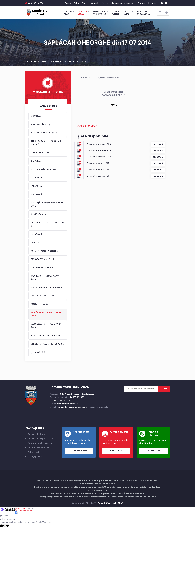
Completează (116, 451)
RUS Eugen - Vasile (39, 304)
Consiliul (43, 61)
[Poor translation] (6, 525)
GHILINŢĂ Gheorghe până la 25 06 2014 (47, 204)
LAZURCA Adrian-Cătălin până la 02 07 (47, 224)
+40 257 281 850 (36, 3)
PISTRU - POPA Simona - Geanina (46, 287)
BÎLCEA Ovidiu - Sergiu (41, 124)
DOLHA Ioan (36, 177)
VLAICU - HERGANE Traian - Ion (45, 335)
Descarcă (158, 144)
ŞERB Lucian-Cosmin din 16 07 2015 (47, 344)
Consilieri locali (57, 61)
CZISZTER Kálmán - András (43, 169)
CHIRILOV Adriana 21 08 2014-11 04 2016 (46, 143)
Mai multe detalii (79, 451)
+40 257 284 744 (62, 400)
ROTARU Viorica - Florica (42, 296)
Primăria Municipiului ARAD (110, 503)
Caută (164, 389)
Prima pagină (31, 61)
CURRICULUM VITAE (87, 126)
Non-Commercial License (23, 510)
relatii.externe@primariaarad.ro (72, 407)
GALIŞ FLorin (37, 194)
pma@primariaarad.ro (67, 403)
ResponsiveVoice (21, 508)
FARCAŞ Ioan (37, 186)
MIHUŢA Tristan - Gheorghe (44, 251)
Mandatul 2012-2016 (77, 61)
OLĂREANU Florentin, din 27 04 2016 (45, 277)
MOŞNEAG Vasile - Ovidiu (43, 259)
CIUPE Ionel (36, 161)
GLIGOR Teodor (38, 214)
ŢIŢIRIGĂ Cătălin (39, 352)
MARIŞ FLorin (37, 242)
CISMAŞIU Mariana (40, 152)
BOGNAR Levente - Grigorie (44, 132)
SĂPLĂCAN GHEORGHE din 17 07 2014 (46, 314)
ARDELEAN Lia (37, 116)
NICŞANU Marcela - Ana (42, 267)
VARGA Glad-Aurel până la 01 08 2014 (46, 325)
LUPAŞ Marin (37, 234)
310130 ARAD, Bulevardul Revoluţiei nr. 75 (77, 394)
